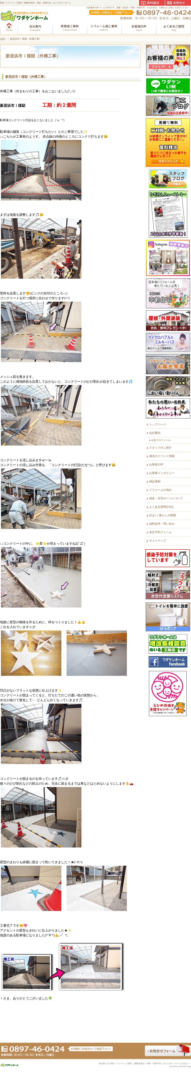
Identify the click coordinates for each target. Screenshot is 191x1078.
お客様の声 (156, 464)
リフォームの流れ (160, 489)
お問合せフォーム (168, 1050)
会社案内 (154, 432)
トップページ (157, 424)
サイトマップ (157, 540)
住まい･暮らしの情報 (162, 515)
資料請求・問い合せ (162, 523)
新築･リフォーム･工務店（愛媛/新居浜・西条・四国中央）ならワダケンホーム (35, 3)
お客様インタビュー (162, 473)
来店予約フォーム (160, 532)
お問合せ (178, 3)
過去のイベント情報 (162, 456)
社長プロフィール (161, 440)
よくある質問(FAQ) (161, 506)
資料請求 (152, 3)
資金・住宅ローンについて (166, 498)
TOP (2, 38)
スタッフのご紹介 (160, 447)
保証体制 (154, 481)
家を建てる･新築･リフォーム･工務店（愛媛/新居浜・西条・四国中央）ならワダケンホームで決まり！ (145, 1063)
